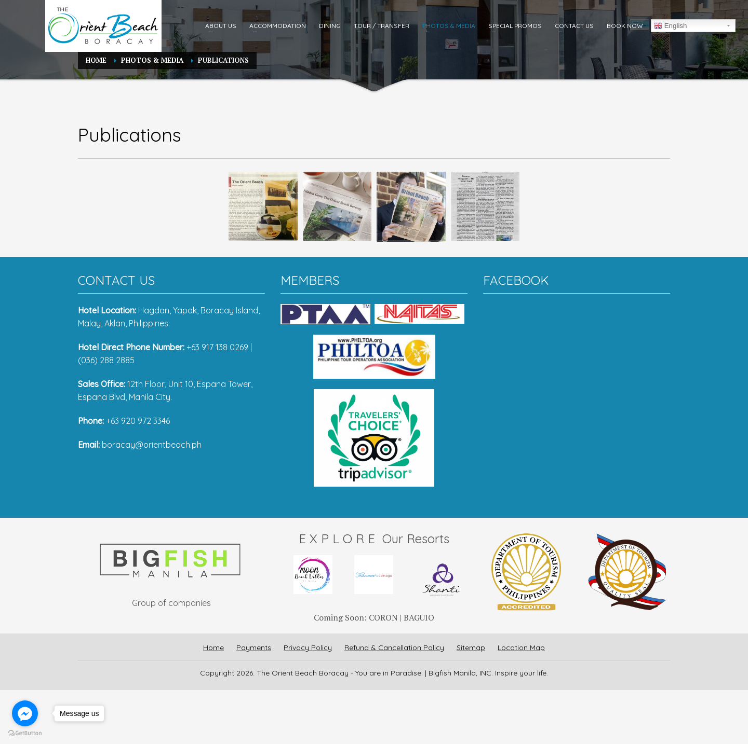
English (670, 26)
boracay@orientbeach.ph (152, 444)
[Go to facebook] (25, 713)
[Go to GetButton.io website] (25, 733)
